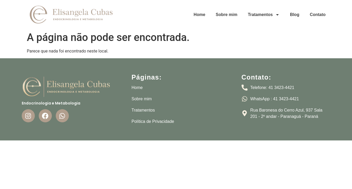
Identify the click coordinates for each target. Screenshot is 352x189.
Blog (294, 14)
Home (199, 14)
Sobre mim (226, 14)
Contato (318, 14)
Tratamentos (264, 14)
